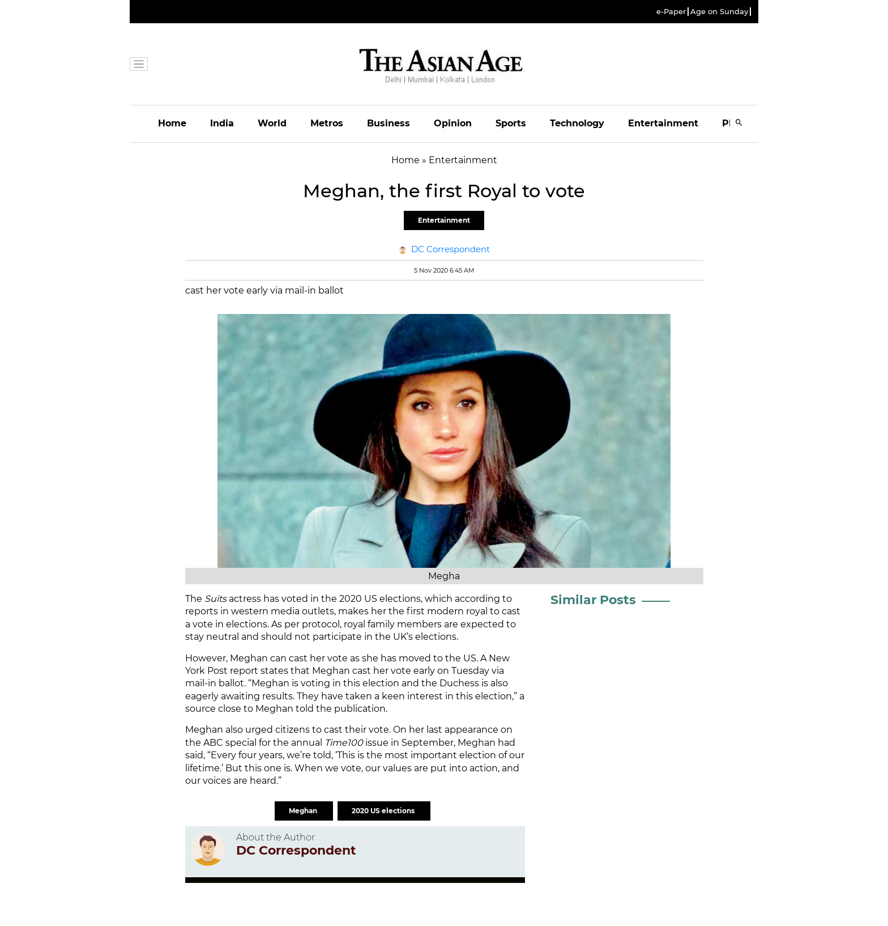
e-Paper (671, 11)
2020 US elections (384, 810)
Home (172, 123)
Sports (511, 123)
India (222, 123)
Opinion (453, 123)
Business (388, 123)
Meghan (304, 810)
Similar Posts (593, 600)
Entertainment (663, 123)
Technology (577, 123)
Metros (326, 123)
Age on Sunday (719, 11)
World (272, 123)
